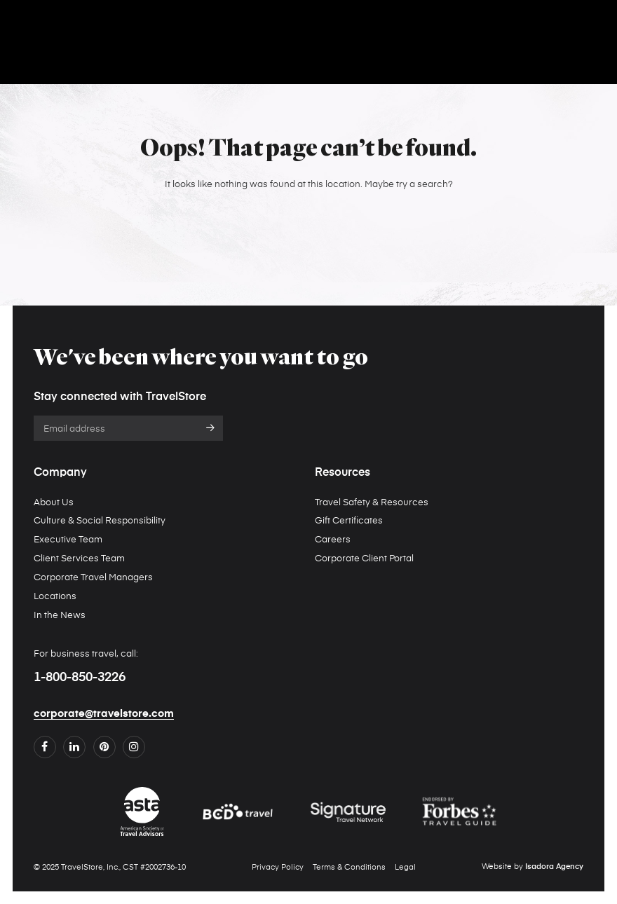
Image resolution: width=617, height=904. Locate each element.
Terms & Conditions (349, 866)
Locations (55, 595)
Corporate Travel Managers (93, 576)
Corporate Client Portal (364, 557)
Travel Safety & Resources (371, 501)
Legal (405, 866)
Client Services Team (79, 557)
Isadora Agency (554, 867)
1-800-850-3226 (80, 677)
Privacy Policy (278, 866)
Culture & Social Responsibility (99, 519)
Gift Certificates (349, 519)
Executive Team (68, 538)
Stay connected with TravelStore (120, 397)
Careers (333, 538)
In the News (60, 614)
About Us (54, 501)
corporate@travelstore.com (104, 713)
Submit (210, 428)
